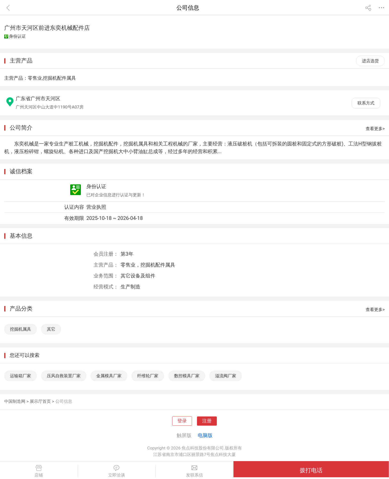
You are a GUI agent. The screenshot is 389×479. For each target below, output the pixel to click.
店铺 (38, 471)
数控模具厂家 (186, 375)
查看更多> (375, 128)
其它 (51, 329)
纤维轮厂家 (147, 375)
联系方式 (365, 103)
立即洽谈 (116, 471)
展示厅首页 (40, 401)
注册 (207, 421)
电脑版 (205, 435)
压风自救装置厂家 (64, 375)
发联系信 (194, 471)
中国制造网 (14, 401)
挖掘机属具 (20, 329)
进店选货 (370, 60)
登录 (182, 421)
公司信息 (63, 401)
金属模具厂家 (109, 375)
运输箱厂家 (20, 375)
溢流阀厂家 (225, 375)
